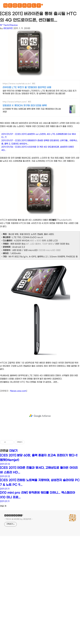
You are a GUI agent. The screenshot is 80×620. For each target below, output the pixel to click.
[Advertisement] (40, 102)
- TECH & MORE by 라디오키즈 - (18, 561)
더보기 (13, 492)
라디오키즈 (8, 28)
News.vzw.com (18, 433)
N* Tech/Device (9, 25)
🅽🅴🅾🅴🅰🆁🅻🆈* (23, 6)
